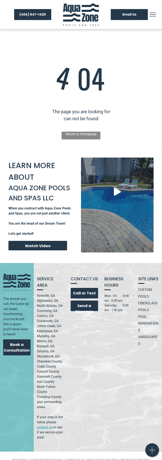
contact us (45, 427)
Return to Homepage (81, 134)
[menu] (152, 14)
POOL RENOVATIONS (148, 323)
